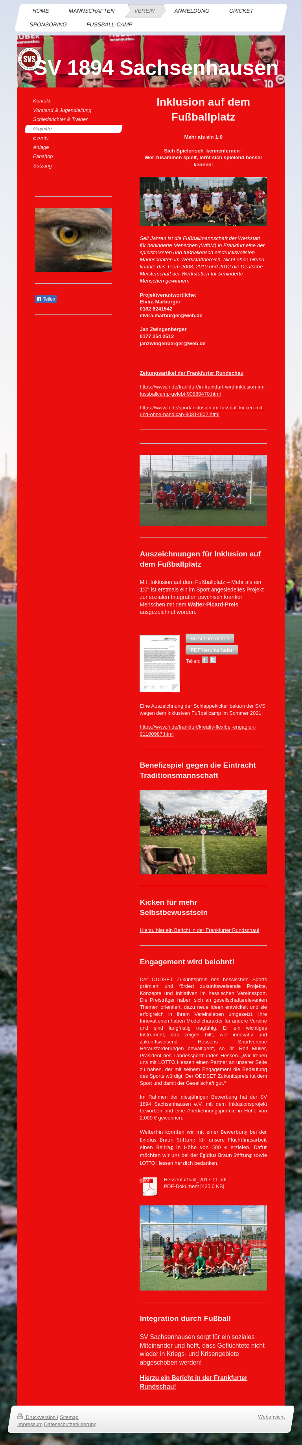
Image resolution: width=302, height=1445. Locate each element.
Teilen (46, 299)
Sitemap (69, 1417)
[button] (210, 638)
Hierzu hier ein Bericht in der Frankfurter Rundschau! (199, 930)
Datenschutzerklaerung (70, 1425)
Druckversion (37, 1417)
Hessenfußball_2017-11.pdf (195, 1180)
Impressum (29, 1425)
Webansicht (271, 1417)
